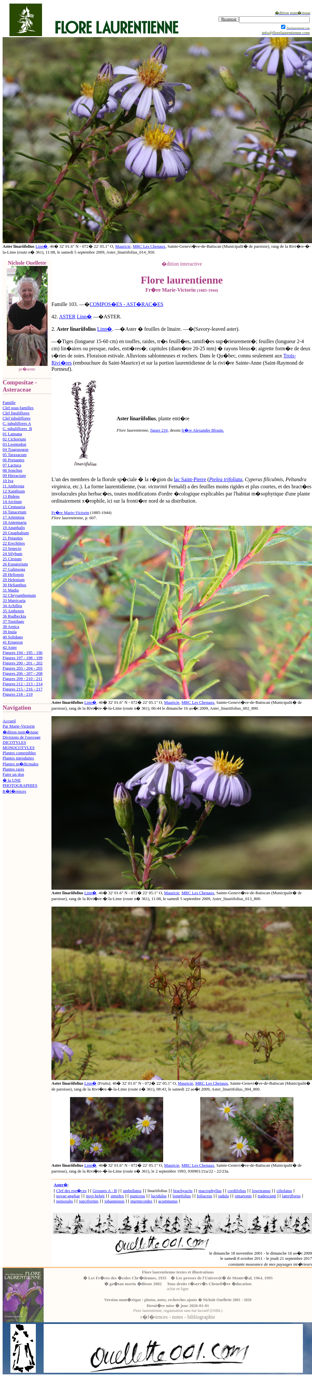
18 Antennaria (14, 522)
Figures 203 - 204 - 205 (22, 668)
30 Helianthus (14, 584)
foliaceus (204, 1195)
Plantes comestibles (19, 752)
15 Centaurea (14, 506)
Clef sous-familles (18, 407)
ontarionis (243, 1195)
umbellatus (132, 1190)
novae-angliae (68, 1195)
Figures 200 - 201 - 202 (22, 663)
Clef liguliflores (16, 412)
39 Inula (10, 631)
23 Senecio (12, 548)
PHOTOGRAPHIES (20, 785)
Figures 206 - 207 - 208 (22, 673)
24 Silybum (12, 553)
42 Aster (10, 647)
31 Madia (11, 590)
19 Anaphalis (14, 527)
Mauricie (123, 246)
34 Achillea (12, 605)
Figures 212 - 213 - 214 (22, 683)
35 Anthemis (13, 610)
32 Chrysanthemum (19, 595)
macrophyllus (210, 1190)
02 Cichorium (14, 439)
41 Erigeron (13, 642)
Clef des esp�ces (71, 1190)
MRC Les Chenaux (149, 246)
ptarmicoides (141, 1201)
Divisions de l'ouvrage (21, 737)
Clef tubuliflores (17, 418)
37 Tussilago (13, 621)
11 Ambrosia (13, 485)
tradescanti (267, 1195)
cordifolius (237, 1190)
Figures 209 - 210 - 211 (22, 678)
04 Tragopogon (15, 449)
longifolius (182, 1195)
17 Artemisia (13, 517)
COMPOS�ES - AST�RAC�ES (126, 304)
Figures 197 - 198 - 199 (22, 657)
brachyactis (182, 1190)
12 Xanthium (14, 491)
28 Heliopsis (13, 574)
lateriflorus (291, 1195)
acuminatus (167, 1201)
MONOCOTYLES (19, 747)
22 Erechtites (14, 543)
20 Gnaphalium (16, 532)
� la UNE (12, 780)
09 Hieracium (14, 475)
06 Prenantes (13, 459)
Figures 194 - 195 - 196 (22, 652)
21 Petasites (13, 538)
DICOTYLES (14, 742)
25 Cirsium (12, 558)
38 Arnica (11, 626)
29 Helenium (14, 579)
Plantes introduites (18, 758)
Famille (9, 402)
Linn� (41, 246)
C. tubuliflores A (17, 423)
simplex (117, 1195)
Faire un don (13, 774)
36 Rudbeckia (14, 616)
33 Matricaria (14, 600)
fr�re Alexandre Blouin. (202, 430)
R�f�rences (14, 791)
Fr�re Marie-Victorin (70, 512)
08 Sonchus (12, 470)
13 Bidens (11, 496)
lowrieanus (261, 1190)
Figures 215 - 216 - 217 (22, 689)
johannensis (114, 1201)
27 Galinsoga (14, 569)
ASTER (67, 316)
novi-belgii (95, 1195)
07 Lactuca (12, 465)
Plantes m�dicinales (20, 763)
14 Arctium (12, 501)
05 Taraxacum (15, 454)
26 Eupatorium (15, 564)
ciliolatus (284, 1190)
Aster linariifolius (76, 329)
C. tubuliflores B (17, 428)
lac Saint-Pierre (190, 479)
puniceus (137, 1195)
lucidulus (159, 1195)
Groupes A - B (104, 1190)
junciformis (88, 1201)
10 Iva (8, 480)
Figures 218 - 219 (18, 694)
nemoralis (64, 1201)
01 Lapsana (12, 433)
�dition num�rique (20, 732)
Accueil (9, 720)
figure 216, (159, 430)
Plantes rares (13, 769)
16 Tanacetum (14, 511)
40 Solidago (13, 636)
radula (223, 1195)
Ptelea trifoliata (225, 479)
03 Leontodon (14, 444)
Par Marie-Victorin (19, 726)
